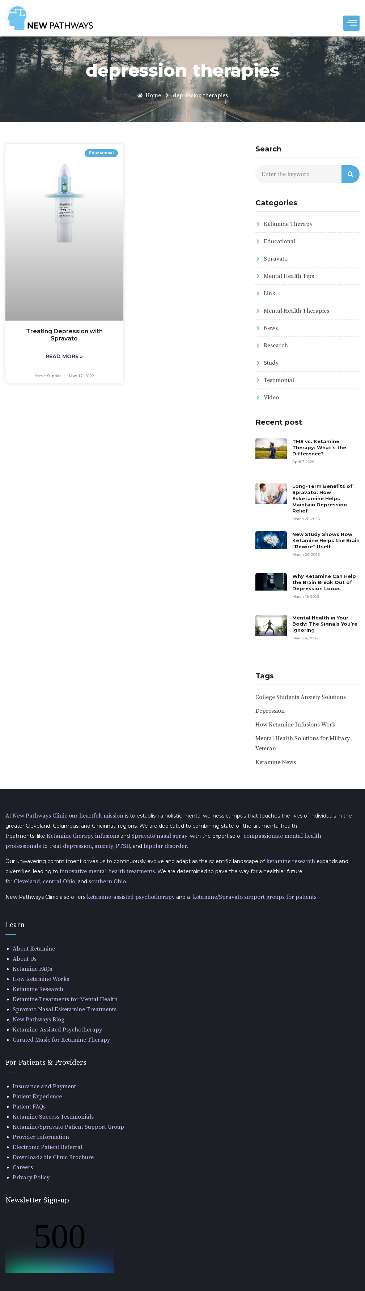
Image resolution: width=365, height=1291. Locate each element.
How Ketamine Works (41, 979)
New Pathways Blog (38, 1019)
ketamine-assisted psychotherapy (131, 897)
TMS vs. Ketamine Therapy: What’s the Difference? (319, 447)
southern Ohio (107, 881)
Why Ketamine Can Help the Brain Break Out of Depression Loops (324, 582)
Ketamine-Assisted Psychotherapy (57, 1029)
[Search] (350, 174)
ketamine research (290, 861)
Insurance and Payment (44, 1086)
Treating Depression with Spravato (64, 335)
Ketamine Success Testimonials (53, 1116)
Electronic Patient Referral (47, 1147)
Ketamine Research (38, 989)
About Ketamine (34, 948)
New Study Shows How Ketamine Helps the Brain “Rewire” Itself (326, 540)
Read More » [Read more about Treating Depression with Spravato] (64, 356)
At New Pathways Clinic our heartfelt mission (65, 815)
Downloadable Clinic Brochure (53, 1157)
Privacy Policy (31, 1177)
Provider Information (41, 1137)
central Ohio (59, 881)
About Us (25, 958)
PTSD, (123, 846)
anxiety (103, 846)
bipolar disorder (165, 846)
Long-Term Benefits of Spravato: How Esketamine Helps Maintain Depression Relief (322, 498)
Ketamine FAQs (32, 969)
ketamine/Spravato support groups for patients (255, 897)
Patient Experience (37, 1096)
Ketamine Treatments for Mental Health (65, 999)
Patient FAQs (29, 1106)
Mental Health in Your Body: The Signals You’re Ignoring (324, 624)
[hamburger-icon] (351, 23)
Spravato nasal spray (159, 836)
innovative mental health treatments (106, 871)
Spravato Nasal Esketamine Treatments (64, 1009)
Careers (23, 1167)
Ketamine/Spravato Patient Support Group (68, 1127)
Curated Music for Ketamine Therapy (61, 1039)
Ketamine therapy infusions (83, 836)
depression (77, 846)
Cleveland (27, 881)
